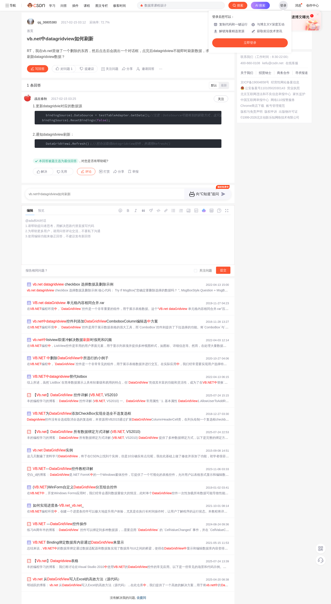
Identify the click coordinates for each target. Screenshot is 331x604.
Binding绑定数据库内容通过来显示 (78, 542)
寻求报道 (301, 73)
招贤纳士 (265, 73)
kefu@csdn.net (273, 63)
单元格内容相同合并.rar (68, 303)
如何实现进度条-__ (58, 505)
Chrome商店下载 (252, 106)
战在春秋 (40, 99)
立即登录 (250, 42)
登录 (283, 5)
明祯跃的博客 (36, 585)
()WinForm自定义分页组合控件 (75, 487)
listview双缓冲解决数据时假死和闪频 (72, 340)
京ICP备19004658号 (255, 82)
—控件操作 (60, 524)
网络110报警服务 (283, 100)
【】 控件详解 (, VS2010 (75, 395)
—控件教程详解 (63, 469)
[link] (30, 31)
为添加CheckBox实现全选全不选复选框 (82, 413)
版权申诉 (270, 111)
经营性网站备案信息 (285, 82)
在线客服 (292, 63)
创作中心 (312, 5)
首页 (30, 31)
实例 (53, 450)
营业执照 (293, 88)
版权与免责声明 (252, 111)
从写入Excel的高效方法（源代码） (77, 579)
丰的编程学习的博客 (41, 401)
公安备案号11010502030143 (265, 88)
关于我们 (247, 73)
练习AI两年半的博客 (41, 530)
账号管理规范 (275, 106)
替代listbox (60, 376)
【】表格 (56, 561)
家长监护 (299, 94)
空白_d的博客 (36, 474)
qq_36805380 (47, 22)
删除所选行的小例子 (70, 358)
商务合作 (283, 73)
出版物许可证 (288, 111)
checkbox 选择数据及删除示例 (73, 284)
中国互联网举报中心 (255, 100)
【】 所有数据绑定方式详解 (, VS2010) (86, 432)
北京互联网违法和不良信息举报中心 (266, 94)
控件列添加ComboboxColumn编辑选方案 (95, 321)
